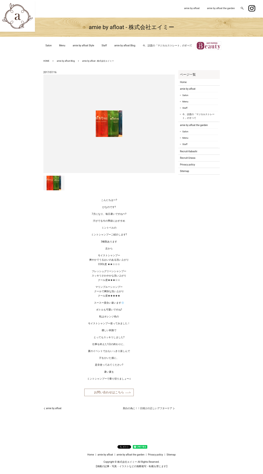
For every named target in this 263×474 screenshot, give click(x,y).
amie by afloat (192, 8)
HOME (46, 61)
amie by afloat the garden (221, 8)
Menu (62, 45)
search (242, 8)
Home (173, 8)
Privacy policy (187, 164)
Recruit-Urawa (187, 157)
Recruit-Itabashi (188, 151)
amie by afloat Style (83, 45)
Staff (104, 45)
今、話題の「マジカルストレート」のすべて (167, 45)
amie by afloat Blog (124, 45)
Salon (49, 45)
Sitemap (184, 171)
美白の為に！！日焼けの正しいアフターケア (147, 408)
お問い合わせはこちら (109, 392)
